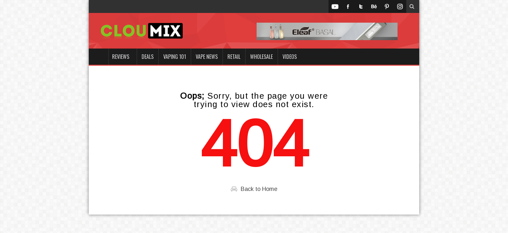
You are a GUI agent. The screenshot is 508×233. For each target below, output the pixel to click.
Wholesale (261, 57)
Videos (290, 57)
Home (98, 57)
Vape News (207, 57)
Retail (233, 57)
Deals (148, 57)
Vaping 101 (174, 57)
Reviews (120, 57)
